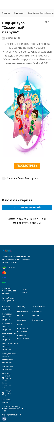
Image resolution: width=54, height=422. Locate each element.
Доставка (21, 320)
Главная (6, 13)
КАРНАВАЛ (37, 311)
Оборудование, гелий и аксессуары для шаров (9, 357)
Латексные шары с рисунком (7, 326)
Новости (36, 315)
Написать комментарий (27, 207)
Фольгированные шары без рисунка (10, 336)
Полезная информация (23, 337)
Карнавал (18, 13)
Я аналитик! (37, 320)
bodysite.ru (9, 300)
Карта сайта (24, 290)
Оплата (20, 315)
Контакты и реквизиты (22, 330)
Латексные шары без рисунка (7, 317)
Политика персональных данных (9, 290)
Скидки (20, 324)
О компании (22, 311)
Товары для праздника (7, 368)
